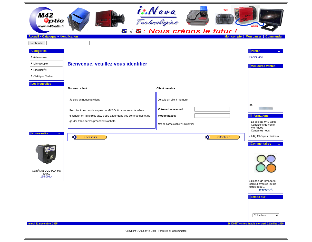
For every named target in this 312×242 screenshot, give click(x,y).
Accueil (34, 36)
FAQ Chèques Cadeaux (265, 136)
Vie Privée (257, 127)
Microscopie (39, 63)
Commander (274, 36)
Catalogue (49, 36)
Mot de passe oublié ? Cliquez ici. (176, 124)
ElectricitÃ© (38, 69)
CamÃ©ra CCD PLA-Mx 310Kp (46, 172)
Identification (69, 36)
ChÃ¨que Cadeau (42, 76)
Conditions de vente (263, 124)
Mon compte (233, 36)
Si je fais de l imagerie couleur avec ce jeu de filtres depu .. (262, 183)
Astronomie (38, 57)
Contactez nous (260, 130)
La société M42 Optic (263, 121)
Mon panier (253, 36)
